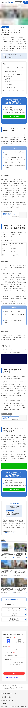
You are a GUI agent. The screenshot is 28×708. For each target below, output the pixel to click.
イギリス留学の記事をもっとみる (14, 599)
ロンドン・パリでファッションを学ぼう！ (13, 91)
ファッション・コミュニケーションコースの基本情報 (13, 75)
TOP (2, 685)
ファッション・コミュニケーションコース (13, 68)
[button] (25, 2)
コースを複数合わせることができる (13, 87)
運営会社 (3, 703)
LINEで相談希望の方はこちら (14, 677)
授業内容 (7, 79)
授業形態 (7, 81)
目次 (4, 64)
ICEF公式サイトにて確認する (9, 532)
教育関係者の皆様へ (7, 700)
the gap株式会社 (14, 507)
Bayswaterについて (11, 71)
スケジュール (9, 84)
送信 (14, 673)
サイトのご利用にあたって (9, 693)
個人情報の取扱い (6, 697)
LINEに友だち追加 (14, 116)
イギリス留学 (5, 27)
